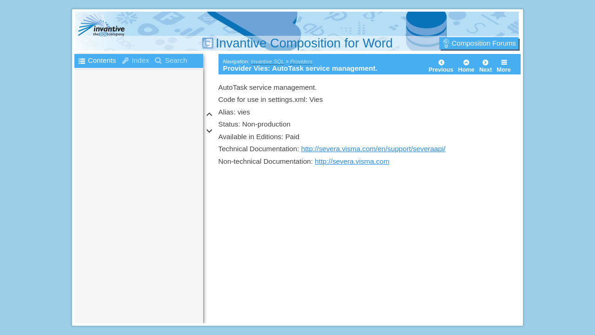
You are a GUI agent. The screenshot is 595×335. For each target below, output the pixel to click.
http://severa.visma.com (352, 161)
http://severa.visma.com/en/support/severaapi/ (373, 149)
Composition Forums (484, 43)
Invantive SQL (267, 61)
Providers (301, 61)
